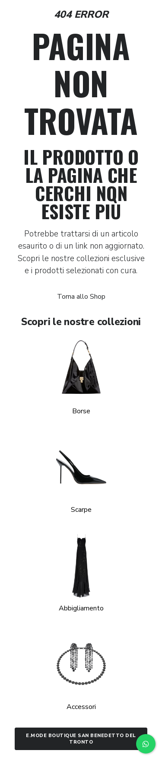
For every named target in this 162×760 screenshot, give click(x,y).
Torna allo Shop (81, 296)
